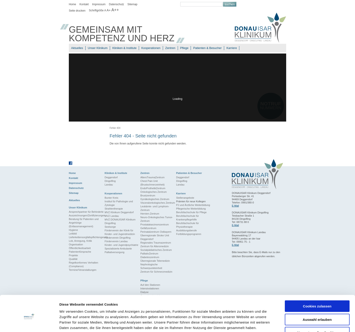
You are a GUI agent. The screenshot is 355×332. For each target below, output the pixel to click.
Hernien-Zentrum (149, 213)
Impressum (99, 4)
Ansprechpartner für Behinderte (86, 211)
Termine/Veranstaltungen (82, 270)
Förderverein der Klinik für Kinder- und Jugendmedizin (120, 232)
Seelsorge (110, 226)
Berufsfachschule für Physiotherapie (187, 225)
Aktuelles (77, 48)
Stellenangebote (185, 197)
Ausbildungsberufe (186, 230)
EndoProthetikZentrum (152, 188)
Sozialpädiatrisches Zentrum (156, 250)
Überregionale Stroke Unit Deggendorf (154, 237)
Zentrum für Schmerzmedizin (156, 271)
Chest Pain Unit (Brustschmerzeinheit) (152, 183)
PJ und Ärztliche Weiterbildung (193, 205)
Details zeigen (240, 323)
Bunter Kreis (111, 197)
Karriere (231, 48)
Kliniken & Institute (124, 48)
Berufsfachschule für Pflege (191, 212)
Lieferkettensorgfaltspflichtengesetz (87, 237)
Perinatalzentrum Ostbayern (155, 231)
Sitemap (132, 4)
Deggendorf (111, 177)
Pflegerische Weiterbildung (191, 208)
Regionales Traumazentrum (155, 242)
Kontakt (84, 4)
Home (72, 4)
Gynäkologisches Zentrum (154, 199)
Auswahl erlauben (317, 300)
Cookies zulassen (317, 287)
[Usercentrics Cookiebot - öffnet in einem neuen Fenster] (29, 323)
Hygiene (73, 230)
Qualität (73, 259)
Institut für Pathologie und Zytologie (119, 203)
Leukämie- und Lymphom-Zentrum (154, 208)
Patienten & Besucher (207, 48)
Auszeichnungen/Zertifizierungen (87, 215)
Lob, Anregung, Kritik (80, 240)
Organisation (76, 244)
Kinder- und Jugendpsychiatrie (121, 245)
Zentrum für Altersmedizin (154, 246)
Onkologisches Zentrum (153, 191)
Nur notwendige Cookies (317, 313)
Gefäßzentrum (148, 228)
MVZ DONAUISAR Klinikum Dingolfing (120, 221)
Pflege (184, 48)
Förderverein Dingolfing (117, 237)
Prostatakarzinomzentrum (154, 224)
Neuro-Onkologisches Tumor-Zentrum (156, 219)
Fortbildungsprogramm (188, 234)
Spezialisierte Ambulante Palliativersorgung (118, 250)
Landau (109, 184)
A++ (115, 10)
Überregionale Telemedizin (155, 260)
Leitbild (73, 233)
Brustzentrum (147, 195)
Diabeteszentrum (149, 257)
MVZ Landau (112, 216)
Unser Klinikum (98, 48)
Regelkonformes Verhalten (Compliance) (83, 264)
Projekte (73, 255)
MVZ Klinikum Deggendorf (119, 212)
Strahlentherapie (114, 208)
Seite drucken (77, 10)
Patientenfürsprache (80, 251)
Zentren (170, 48)
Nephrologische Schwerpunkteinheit (151, 266)
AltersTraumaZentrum (152, 177)
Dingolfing (110, 181)
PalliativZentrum (149, 253)
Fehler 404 (115, 128)
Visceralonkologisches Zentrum (157, 202)
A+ (109, 10)
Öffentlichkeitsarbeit (80, 248)
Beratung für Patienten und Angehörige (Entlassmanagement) (83, 223)
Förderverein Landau (116, 241)
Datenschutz (116, 4)
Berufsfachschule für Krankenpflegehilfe (187, 218)
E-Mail (235, 205)
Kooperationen (151, 48)
